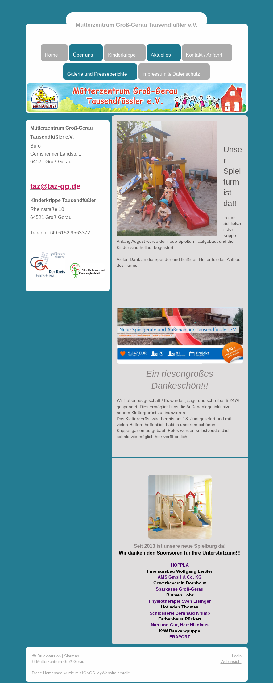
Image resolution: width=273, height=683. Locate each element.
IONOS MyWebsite (99, 672)
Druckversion (46, 655)
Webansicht (231, 661)
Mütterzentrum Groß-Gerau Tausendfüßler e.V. (136, 25)
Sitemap (71, 655)
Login (237, 655)
